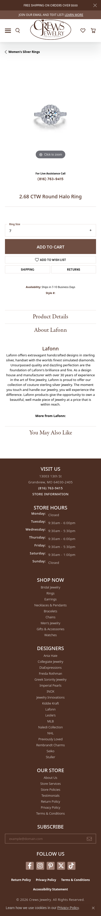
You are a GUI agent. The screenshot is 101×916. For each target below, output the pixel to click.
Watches (50, 635)
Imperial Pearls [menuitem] (50, 685)
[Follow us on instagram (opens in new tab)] (40, 866)
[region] (50, 114)
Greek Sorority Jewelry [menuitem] (50, 679)
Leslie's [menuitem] (50, 715)
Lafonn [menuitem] (50, 709)
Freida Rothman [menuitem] (50, 673)
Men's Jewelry (50, 623)
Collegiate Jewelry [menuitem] (50, 661)
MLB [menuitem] (50, 721)
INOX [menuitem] (50, 691)
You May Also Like (50, 433)
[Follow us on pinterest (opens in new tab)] (51, 866)
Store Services (50, 783)
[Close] (95, 5)
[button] (17, 30)
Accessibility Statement (50, 889)
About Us (50, 777)
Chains (51, 617)
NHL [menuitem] (50, 733)
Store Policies (50, 789)
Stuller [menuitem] (50, 757)
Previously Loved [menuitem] (50, 739)
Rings (50, 593)
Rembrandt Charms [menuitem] (50, 745)
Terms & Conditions (50, 813)
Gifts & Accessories (51, 629)
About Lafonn (50, 330)
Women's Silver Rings (24, 52)
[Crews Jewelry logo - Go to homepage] (50, 29)
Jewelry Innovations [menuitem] (50, 697)
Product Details (50, 317)
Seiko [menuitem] (50, 751)
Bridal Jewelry (50, 587)
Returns (73, 269)
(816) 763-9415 (50, 178)
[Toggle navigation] (8, 31)
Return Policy (50, 801)
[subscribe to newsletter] (89, 838)
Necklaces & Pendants (50, 605)
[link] (50, 14)
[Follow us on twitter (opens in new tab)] (61, 866)
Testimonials (50, 795)
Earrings (50, 599)
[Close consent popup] (93, 908)
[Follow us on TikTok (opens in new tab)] (71, 866)
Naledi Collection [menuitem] (50, 727)
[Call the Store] (50, 488)
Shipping (27, 269)
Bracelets (50, 611)
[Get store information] (51, 494)
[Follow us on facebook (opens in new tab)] (30, 866)
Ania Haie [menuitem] (51, 655)
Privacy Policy (50, 807)
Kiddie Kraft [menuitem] (50, 703)
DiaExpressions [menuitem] (50, 667)
